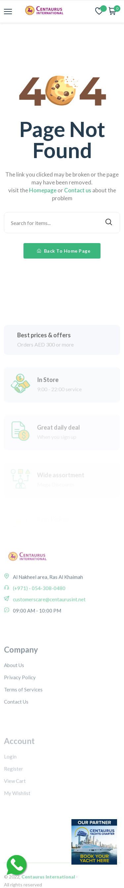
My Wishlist (17, 811)
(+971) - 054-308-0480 (38, 600)
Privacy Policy (20, 696)
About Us (14, 684)
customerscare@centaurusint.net (49, 611)
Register (13, 787)
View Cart (15, 799)
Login (10, 774)
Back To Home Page (64, 251)
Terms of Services (23, 708)
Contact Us (16, 720)
